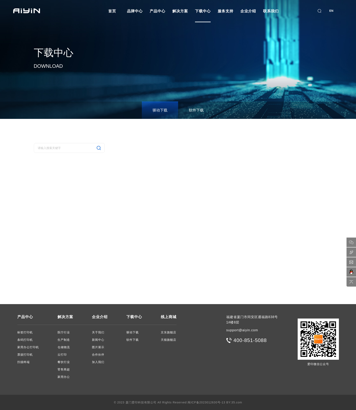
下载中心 (203, 11)
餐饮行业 (64, 362)
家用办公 (64, 376)
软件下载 (196, 110)
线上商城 (168, 317)
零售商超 (64, 369)
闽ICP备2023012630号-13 (206, 402)
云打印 (62, 354)
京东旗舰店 (168, 332)
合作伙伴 (98, 354)
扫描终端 (23, 362)
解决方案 (180, 11)
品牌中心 (135, 11)
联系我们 (271, 11)
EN (331, 10)
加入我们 (98, 362)
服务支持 (225, 11)
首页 (112, 11)
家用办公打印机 (28, 347)
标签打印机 (25, 332)
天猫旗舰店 (168, 339)
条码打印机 (25, 339)
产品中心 (157, 11)
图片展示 (98, 347)
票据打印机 (25, 354)
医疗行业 (64, 332)
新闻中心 (98, 339)
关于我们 (98, 332)
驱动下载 (160, 110)
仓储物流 (64, 347)
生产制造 (64, 339)
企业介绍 (248, 11)
